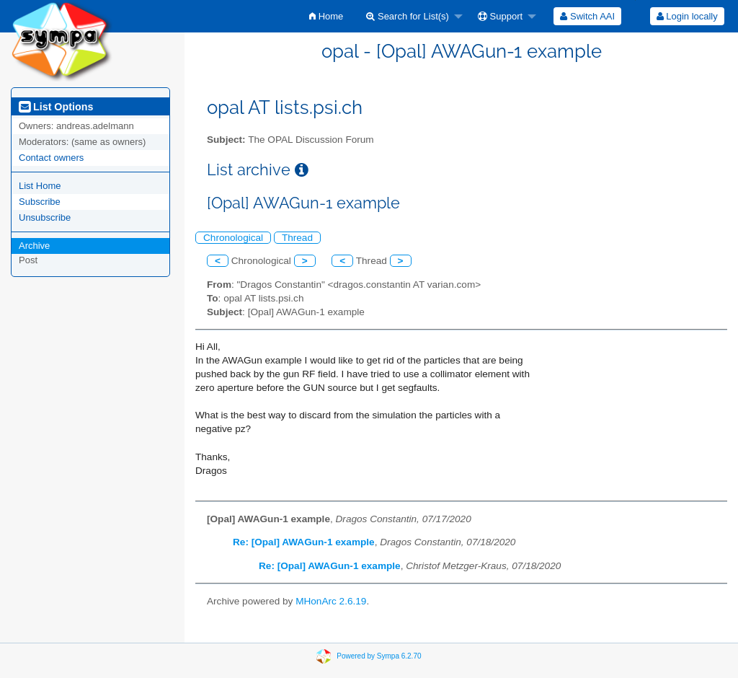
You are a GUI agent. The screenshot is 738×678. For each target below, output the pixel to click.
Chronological (233, 237)
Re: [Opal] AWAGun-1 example (304, 542)
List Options (56, 107)
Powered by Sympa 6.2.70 (379, 655)
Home (326, 16)
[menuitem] (326, 16)
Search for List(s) (407, 16)
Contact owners (51, 157)
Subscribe (40, 201)
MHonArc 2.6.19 (330, 601)
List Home (40, 185)
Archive (34, 245)
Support (500, 16)
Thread (297, 237)
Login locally (687, 16)
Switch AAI (587, 16)
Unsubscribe (45, 217)
